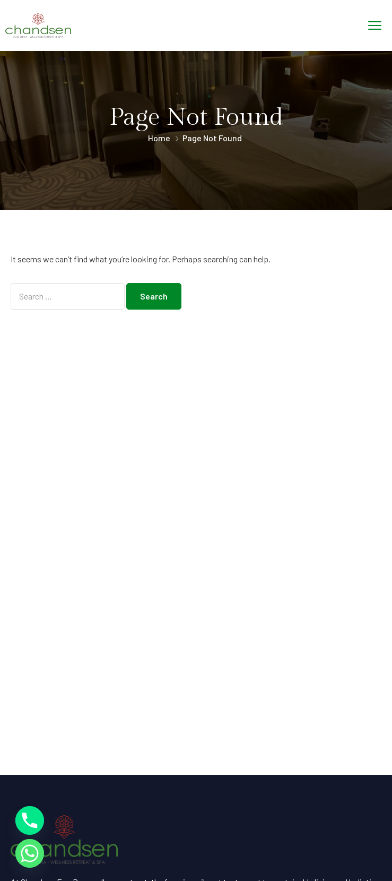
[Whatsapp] (29, 853)
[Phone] (29, 820)
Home (159, 138)
